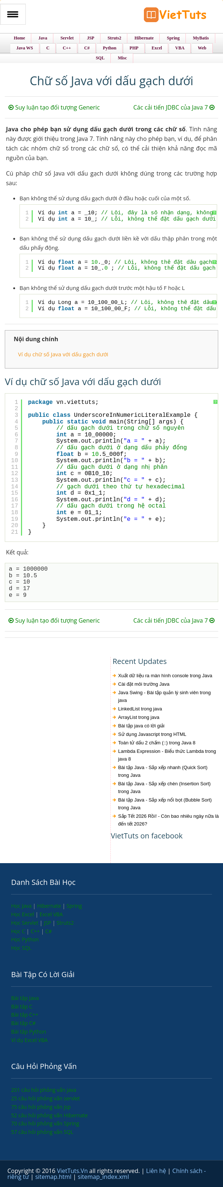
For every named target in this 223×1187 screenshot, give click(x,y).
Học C (18, 931)
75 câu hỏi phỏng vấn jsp (41, 1106)
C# (48, 931)
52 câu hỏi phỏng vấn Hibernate (49, 1115)
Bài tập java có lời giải (141, 726)
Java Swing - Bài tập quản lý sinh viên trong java (164, 696)
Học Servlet (25, 922)
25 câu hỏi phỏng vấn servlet (45, 1098)
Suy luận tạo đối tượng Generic (54, 107)
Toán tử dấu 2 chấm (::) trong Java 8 (156, 742)
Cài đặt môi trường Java (144, 684)
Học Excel (23, 914)
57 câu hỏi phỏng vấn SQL (42, 1131)
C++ (36, 931)
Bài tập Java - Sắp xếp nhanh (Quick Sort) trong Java (163, 771)
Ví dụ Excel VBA (29, 1040)
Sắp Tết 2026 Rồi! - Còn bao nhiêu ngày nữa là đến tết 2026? (168, 820)
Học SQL (21, 947)
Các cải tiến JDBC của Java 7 (174, 107)
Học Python (25, 939)
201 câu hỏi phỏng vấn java (43, 1089)
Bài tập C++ (24, 1014)
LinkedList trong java (140, 709)
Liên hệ (156, 1171)
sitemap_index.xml (103, 1177)
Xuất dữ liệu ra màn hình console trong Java (165, 675)
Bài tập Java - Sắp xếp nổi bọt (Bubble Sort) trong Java (165, 803)
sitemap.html (54, 1177)
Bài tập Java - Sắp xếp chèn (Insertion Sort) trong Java (164, 787)
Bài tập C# (23, 1023)
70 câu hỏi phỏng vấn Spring (45, 1123)
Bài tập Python (28, 1031)
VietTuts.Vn (73, 1171)
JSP (48, 922)
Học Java (22, 905)
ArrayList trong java (138, 717)
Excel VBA (51, 914)
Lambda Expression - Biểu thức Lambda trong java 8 (167, 755)
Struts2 (65, 922)
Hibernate (50, 905)
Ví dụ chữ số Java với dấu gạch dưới (63, 354)
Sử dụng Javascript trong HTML (152, 734)
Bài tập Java (25, 997)
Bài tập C (21, 1006)
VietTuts (175, 16)
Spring (74, 905)
